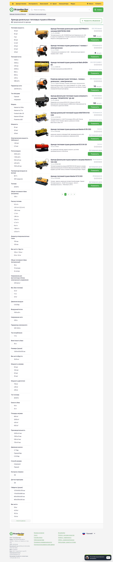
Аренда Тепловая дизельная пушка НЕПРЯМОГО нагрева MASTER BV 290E (70, 30)
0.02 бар (15, 456)
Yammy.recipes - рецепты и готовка (67, 542)
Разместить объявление (92, 21)
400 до (14, 66)
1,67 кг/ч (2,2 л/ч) (18, 207)
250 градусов (17, 179)
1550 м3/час (16, 166)
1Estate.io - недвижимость (64, 537)
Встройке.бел (61, 533)
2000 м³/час (16, 433)
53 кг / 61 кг (16, 255)
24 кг (14, 291)
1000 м (14, 60)
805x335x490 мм (18, 500)
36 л (14, 265)
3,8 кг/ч (15, 219)
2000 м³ (15, 419)
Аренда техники (21, 4)
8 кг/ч (14, 225)
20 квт (14, 49)
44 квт (14, 43)
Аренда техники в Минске (18, 14)
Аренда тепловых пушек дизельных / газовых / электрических (69, 46)
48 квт (14, 52)
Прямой (15, 97)
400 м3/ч (15, 163)
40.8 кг (14, 510)
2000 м (14, 69)
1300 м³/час (16, 436)
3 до (14, 37)
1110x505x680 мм (18, 493)
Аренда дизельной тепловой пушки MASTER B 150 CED (70, 114)
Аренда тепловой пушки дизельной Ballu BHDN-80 (69, 63)
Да (13, 475)
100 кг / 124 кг (16, 252)
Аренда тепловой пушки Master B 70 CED (67, 176)
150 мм (14, 241)
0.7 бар (14, 450)
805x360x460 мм (18, 497)
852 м (14, 72)
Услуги (35, 535)
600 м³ (14, 425)
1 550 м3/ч (15, 157)
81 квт (14, 34)
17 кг (14, 294)
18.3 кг (14, 513)
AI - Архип (53, 4)
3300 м (14, 63)
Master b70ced (17, 116)
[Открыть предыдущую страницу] (62, 194)
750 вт (14, 384)
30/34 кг (15, 359)
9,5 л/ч (14, 204)
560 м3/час (16, 160)
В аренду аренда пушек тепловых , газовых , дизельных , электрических (68, 80)
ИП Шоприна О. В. (97, 112)
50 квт (14, 367)
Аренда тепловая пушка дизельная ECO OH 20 (69, 144)
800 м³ (14, 416)
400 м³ (14, 422)
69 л (14, 406)
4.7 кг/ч (15, 222)
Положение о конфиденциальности (43, 542)
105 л (14, 197)
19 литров (15, 268)
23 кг (14, 297)
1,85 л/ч (15, 216)
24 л (14, 409)
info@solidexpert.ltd (15, 554)
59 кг (14, 507)
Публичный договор (39, 540)
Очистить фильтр (20, 521)
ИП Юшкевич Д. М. (97, 45)
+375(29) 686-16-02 (15, 558)
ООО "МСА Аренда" (97, 28)
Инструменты (33, 4)
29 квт (14, 46)
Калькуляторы (63, 4)
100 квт (15, 370)
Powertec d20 (17, 119)
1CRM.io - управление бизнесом (66, 540)
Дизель (15, 187)
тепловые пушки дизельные (37, 14)
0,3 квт (14, 146)
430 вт (14, 387)
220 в (14, 320)
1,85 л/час (15, 210)
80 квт (14, 40)
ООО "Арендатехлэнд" (96, 78)
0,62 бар (15, 305)
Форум (73, 4)
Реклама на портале (39, 533)
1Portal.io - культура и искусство (66, 535)
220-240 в (15, 328)
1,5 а (14, 336)
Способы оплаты (38, 537)
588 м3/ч (15, 81)
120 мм (14, 244)
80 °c (14, 176)
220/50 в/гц (16, 89)
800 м (14, 75)
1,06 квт (15, 143)
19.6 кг (14, 516)
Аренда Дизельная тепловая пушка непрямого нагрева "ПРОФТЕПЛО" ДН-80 (69, 97)
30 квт (14, 31)
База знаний (44, 4)
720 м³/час (16, 442)
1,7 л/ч (14, 213)
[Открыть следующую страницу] (74, 194)
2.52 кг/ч (15, 232)
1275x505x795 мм (18, 490)
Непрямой (16, 100)
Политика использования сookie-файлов (44, 544)
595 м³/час (16, 439)
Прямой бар (16, 453)
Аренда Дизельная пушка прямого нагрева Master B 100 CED (71, 161)
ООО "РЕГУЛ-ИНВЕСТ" (96, 62)
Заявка (99, 10)
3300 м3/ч (15, 154)
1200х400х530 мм (18, 351)
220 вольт (15, 283)
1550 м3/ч (15, 312)
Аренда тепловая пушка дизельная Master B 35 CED (71, 129)
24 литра (15, 271)
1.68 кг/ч (15, 229)
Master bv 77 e (17, 110)
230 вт (14, 390)
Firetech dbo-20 (17, 113)
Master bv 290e (17, 107)
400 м (14, 78)
